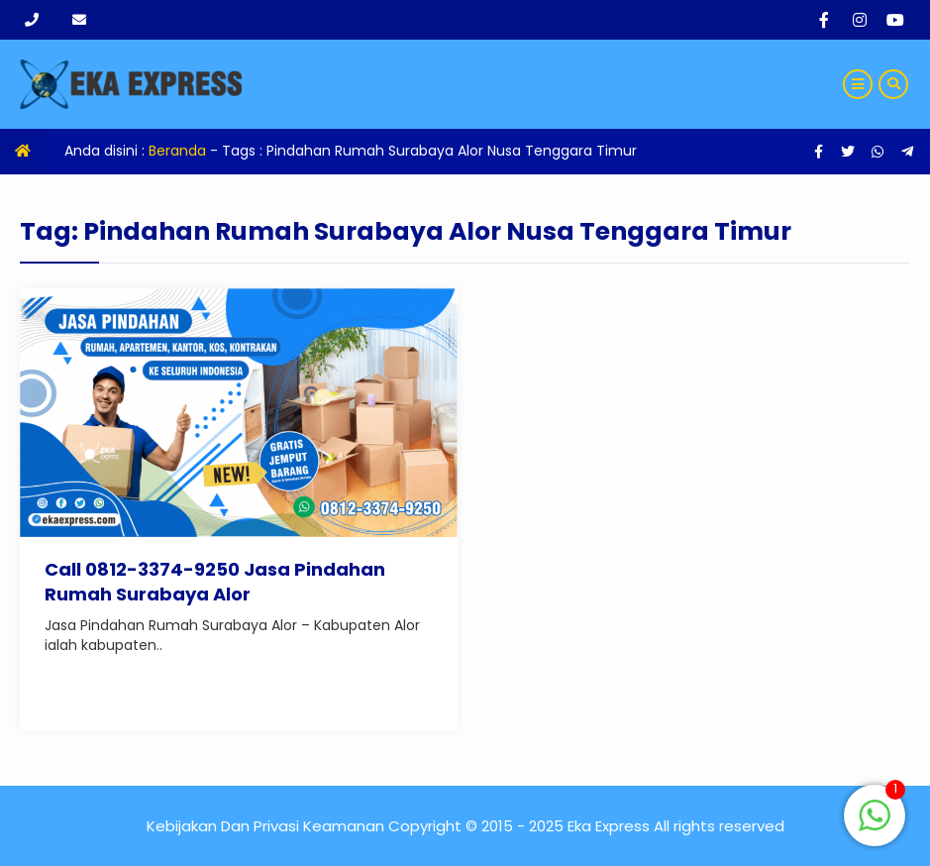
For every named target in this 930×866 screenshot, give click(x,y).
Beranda (177, 151)
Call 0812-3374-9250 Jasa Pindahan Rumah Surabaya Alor (215, 581)
